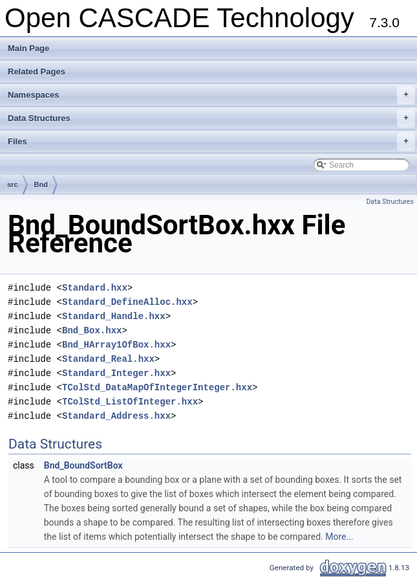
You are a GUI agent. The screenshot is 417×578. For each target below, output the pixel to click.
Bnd (41, 184)
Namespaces (211, 95)
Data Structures (211, 118)
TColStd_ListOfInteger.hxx (130, 401)
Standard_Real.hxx (108, 359)
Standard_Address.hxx (116, 416)
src (12, 184)
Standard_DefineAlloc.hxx (127, 302)
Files (211, 142)
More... (339, 536)
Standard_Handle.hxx (114, 316)
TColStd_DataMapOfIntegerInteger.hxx (157, 387)
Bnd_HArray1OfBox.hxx (116, 345)
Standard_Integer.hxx (116, 373)
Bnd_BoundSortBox (83, 465)
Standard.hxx (94, 288)
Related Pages (36, 71)
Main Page (28, 48)
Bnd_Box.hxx (92, 330)
